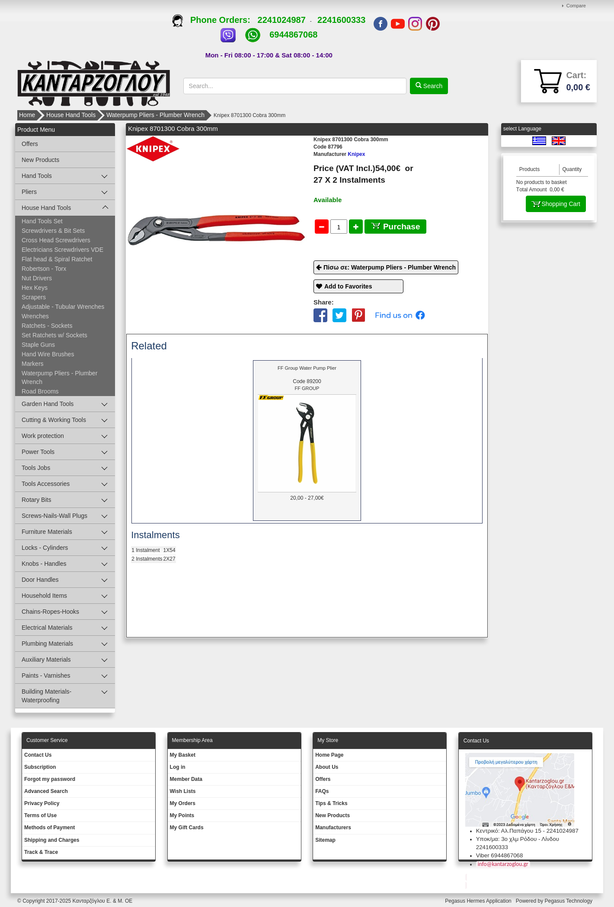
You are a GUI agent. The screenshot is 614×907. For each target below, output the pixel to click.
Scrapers (34, 297)
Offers (30, 143)
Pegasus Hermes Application (479, 901)
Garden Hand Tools (48, 403)
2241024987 (282, 20)
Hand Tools (37, 175)
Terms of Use (40, 815)
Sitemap (325, 840)
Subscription (40, 767)
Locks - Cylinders (45, 547)
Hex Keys (35, 287)
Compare (576, 5)
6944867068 (293, 34)
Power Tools (38, 451)
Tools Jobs (36, 467)
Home (27, 114)
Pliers (29, 191)
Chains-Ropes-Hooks (50, 611)
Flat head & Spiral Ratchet (57, 259)
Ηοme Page (329, 755)
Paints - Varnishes (46, 675)
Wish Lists (183, 791)
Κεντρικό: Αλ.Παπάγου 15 (508, 831)
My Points (182, 815)
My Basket (182, 755)
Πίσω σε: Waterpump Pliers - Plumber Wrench (389, 267)
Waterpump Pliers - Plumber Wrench (155, 114)
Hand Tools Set (42, 221)
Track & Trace (41, 852)
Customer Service (46, 740)
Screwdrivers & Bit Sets (53, 230)
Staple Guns (38, 344)
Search (432, 85)
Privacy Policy (41, 803)
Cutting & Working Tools (54, 419)
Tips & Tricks (331, 803)
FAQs (322, 791)
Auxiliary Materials (46, 659)
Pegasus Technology (569, 901)
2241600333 (341, 20)
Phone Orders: (214, 20)
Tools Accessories (46, 483)
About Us (326, 767)
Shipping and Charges (51, 840)
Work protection (43, 435)
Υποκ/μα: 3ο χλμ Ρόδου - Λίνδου (517, 839)
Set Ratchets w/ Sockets (54, 335)
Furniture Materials (47, 531)
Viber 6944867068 (499, 855)
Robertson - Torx (44, 268)
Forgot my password (49, 779)
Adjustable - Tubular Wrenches (63, 306)
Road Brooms (40, 391)
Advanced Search (46, 791)
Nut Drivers (37, 278)
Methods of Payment (49, 828)
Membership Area (192, 740)
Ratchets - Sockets (47, 325)
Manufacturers (333, 828)
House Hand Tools (71, 114)
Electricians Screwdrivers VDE (62, 249)
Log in (177, 767)
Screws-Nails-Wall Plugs (54, 515)
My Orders (182, 803)
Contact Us (37, 755)
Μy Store (327, 740)
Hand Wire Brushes (48, 354)
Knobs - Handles (44, 563)
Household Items (44, 595)
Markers (33, 363)
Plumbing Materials (47, 643)
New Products (40, 159)
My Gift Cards (187, 828)
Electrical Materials (47, 627)
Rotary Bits (36, 499)
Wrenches (35, 316)
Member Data (186, 779)
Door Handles (40, 579)
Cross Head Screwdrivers (56, 240)
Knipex (339, 154)
